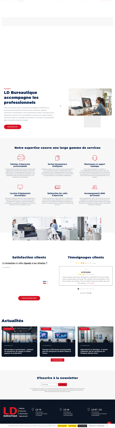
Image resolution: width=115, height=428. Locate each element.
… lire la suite (90, 283)
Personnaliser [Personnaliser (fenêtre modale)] (82, 426)
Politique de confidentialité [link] (96, 426)
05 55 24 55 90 (83, 1)
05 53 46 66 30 (64, 3)
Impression (29, 11)
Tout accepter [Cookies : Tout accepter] (62, 426)
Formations (72, 11)
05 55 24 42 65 (45, 1)
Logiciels (50, 11)
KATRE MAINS (86, 272)
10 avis (94, 263)
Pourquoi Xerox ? (12, 15)
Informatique (40, 11)
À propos (13, 11)
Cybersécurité (60, 11)
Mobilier (20, 11)
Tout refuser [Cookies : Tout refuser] (72, 426)
